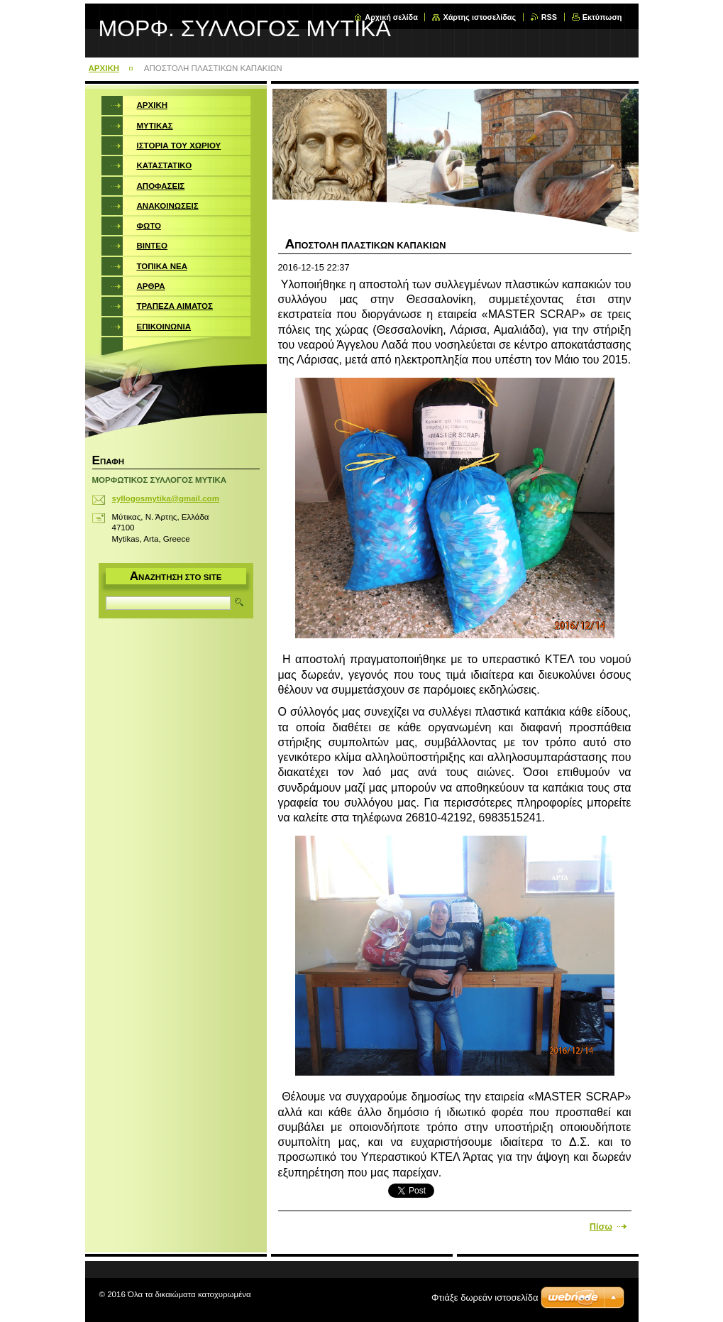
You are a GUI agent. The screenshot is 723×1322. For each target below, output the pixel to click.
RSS (549, 17)
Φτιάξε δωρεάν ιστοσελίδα (484, 1297)
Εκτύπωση (602, 17)
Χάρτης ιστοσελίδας (479, 17)
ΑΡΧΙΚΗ (104, 68)
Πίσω (601, 1226)
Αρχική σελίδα (391, 17)
